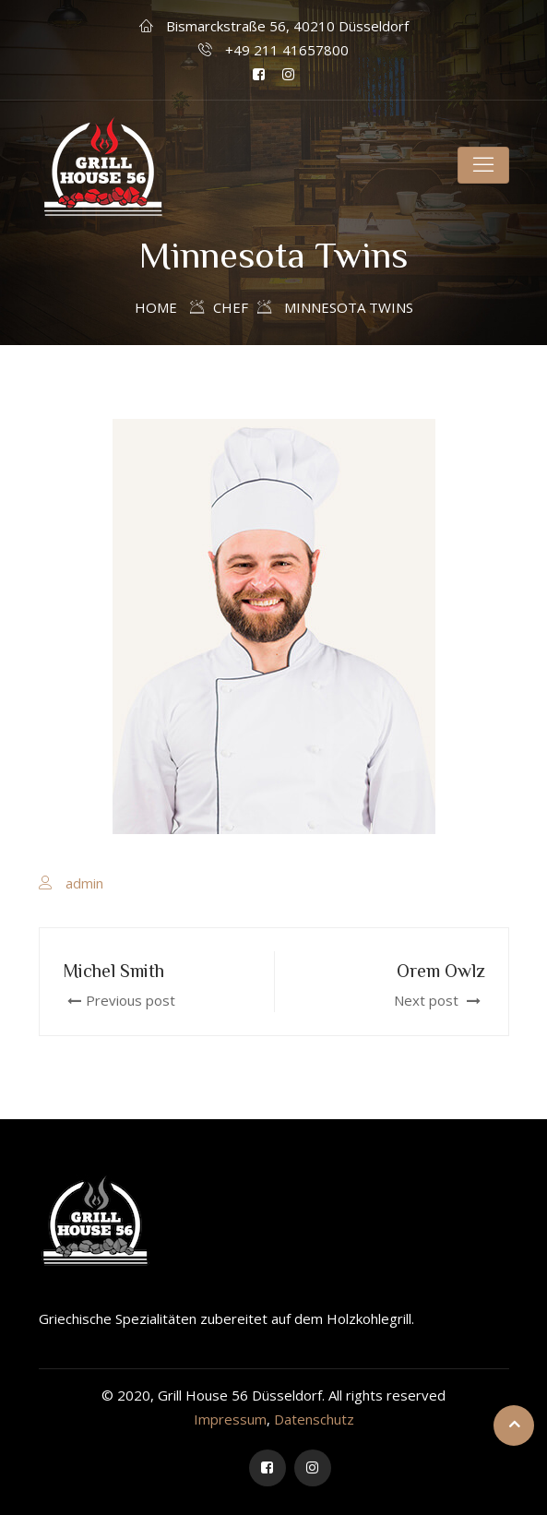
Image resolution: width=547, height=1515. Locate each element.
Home (156, 307)
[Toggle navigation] (483, 165)
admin (84, 883)
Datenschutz (314, 1419)
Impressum (230, 1419)
